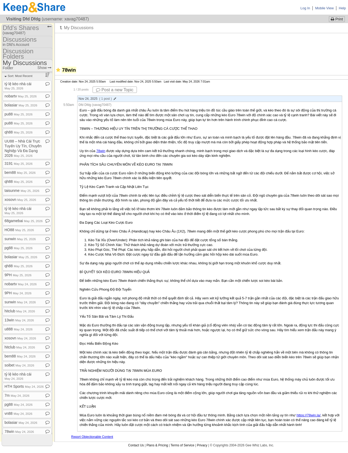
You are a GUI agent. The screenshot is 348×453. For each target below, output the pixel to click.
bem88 (20, 172)
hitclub (20, 311)
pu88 (19, 114)
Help (342, 8)
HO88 (19, 230)
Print (337, 19)
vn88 (18, 413)
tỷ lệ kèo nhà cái (18, 86)
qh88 (19, 132)
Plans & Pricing (157, 445)
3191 (19, 163)
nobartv (21, 96)
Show (44, 68)
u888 (19, 329)
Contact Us (136, 445)
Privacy (202, 445)
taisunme (22, 190)
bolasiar (21, 105)
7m (17, 395)
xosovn (20, 199)
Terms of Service (182, 445)
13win (19, 320)
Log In (305, 8)
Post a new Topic (114, 90)
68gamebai (24, 221)
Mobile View (324, 8)
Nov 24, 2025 (97, 99)
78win (19, 431)
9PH (18, 275)
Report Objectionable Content (92, 437)
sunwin (20, 239)
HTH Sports (24, 386)
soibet (19, 365)
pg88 (19, 248)
